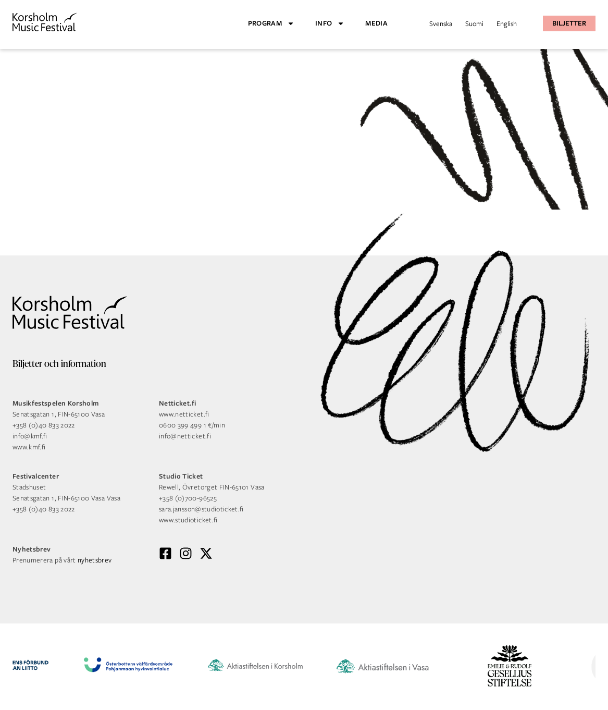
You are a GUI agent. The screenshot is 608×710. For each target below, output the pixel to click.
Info (329, 23)
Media (376, 23)
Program (271, 23)
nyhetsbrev (95, 560)
